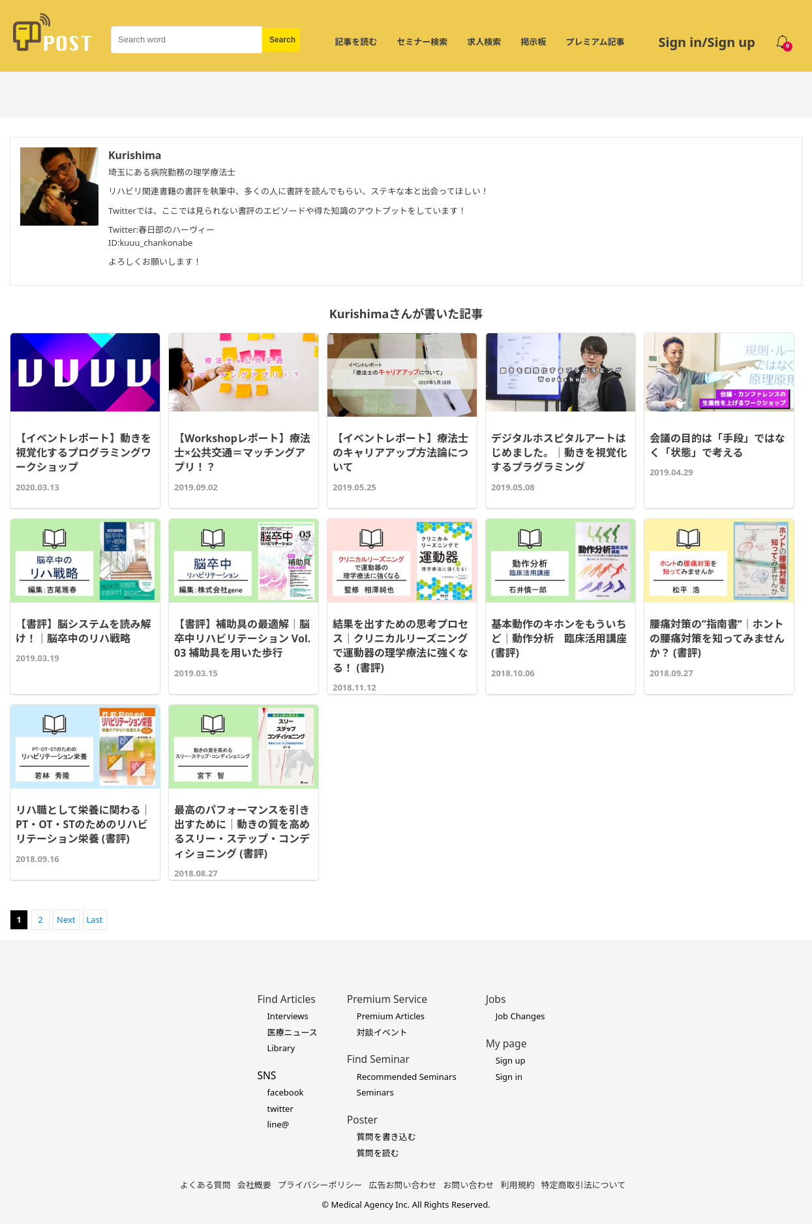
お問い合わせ (469, 1185)
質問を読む (378, 1153)
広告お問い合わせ (403, 1185)
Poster (362, 1119)
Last (95, 919)
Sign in (509, 1076)
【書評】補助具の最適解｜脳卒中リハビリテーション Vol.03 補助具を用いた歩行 (242, 639)
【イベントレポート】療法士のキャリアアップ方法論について (400, 453)
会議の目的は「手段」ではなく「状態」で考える (717, 445)
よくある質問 (205, 1185)
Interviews (287, 1016)
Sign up (511, 1060)
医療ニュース (292, 1032)
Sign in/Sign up (706, 42)
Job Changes (520, 1016)
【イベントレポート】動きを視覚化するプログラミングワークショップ (83, 453)
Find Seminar (378, 1059)
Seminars (375, 1092)
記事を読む (356, 42)
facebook (285, 1092)
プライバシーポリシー (320, 1185)
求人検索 (484, 42)
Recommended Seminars (407, 1076)
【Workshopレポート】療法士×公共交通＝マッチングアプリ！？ (242, 453)
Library (281, 1048)
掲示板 (533, 42)
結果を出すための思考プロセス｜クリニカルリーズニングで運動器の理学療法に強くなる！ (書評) (400, 646)
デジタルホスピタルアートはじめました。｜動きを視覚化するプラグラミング (559, 453)
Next (66, 919)
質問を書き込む (386, 1136)
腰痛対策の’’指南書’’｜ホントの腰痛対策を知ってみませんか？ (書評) (717, 639)
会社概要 (254, 1185)
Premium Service (387, 999)
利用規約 (518, 1185)
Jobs (496, 999)
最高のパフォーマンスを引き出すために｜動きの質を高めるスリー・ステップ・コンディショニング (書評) (242, 832)
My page (506, 1043)
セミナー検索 (422, 42)
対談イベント (382, 1032)
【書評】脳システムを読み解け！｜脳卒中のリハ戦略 (83, 631)
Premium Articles (391, 1016)
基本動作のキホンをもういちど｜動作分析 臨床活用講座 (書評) (559, 639)
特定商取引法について (583, 1185)
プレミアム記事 (594, 42)
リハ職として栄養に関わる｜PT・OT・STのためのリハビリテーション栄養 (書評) (83, 824)
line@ (278, 1124)
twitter (280, 1108)
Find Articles (286, 999)
